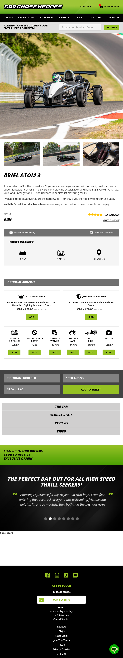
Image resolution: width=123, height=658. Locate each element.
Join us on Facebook (47, 575)
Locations (95, 17)
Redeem (111, 27)
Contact (83, 6)
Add (31, 317)
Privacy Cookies (61, 649)
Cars (79, 17)
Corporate (113, 17)
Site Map (61, 653)
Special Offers (26, 17)
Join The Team (61, 640)
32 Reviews (112, 215)
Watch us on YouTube (75, 575)
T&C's (61, 644)
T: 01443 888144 (61, 591)
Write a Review (111, 220)
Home (9, 17)
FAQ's (62, 631)
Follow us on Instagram (57, 575)
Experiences (47, 17)
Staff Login (61, 635)
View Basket (109, 6)
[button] (45, 518)
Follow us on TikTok (66, 575)
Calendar (64, 17)
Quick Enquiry (61, 599)
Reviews (61, 626)
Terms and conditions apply (97, 204)
